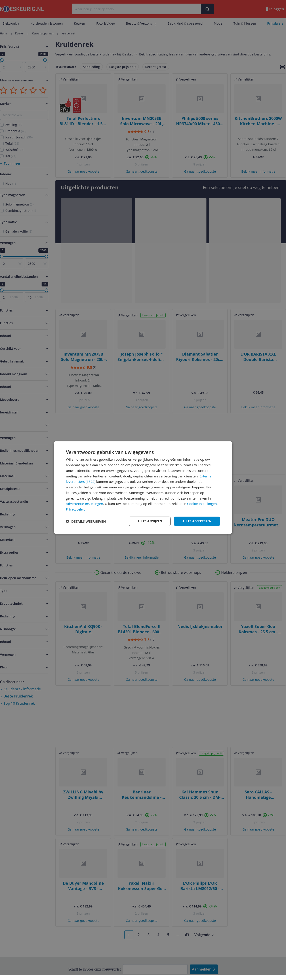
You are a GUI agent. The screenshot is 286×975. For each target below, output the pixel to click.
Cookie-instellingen (202, 503)
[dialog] (143, 487)
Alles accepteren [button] (196, 521)
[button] (86, 521)
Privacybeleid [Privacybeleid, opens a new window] (76, 509)
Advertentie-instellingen (84, 503)
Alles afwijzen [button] (147, 521)
